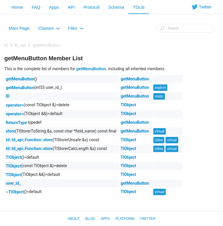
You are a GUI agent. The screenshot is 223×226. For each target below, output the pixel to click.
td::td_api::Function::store (29, 139)
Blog (90, 219)
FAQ (36, 7)
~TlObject (15, 192)
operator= (15, 105)
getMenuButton (46, 45)
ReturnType (16, 122)
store (10, 131)
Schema (116, 7)
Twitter (147, 219)
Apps (54, 7)
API (71, 7)
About (74, 219)
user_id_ (13, 183)
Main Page (19, 28)
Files (76, 29)
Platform (125, 219)
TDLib (138, 7)
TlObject (128, 105)
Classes (49, 29)
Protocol (91, 7)
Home (17, 7)
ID (8, 96)
